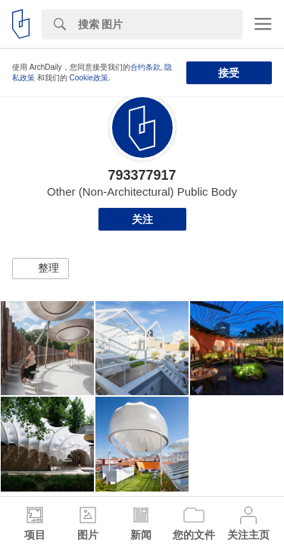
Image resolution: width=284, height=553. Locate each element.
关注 (142, 219)
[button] (40, 268)
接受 (228, 73)
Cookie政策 (89, 78)
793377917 (142, 175)
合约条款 (145, 67)
